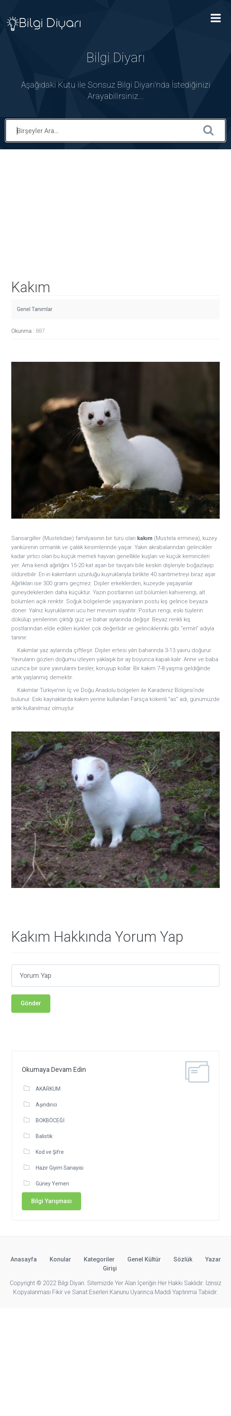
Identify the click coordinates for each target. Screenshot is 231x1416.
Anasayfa (24, 1259)
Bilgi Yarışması (51, 1201)
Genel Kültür (144, 1259)
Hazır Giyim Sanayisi (59, 1168)
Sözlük (183, 1259)
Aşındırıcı (46, 1105)
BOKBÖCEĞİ (50, 1120)
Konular (60, 1259)
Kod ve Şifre (50, 1152)
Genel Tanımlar (35, 309)
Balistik (44, 1136)
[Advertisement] (115, 202)
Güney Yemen (52, 1184)
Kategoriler (99, 1259)
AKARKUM (48, 1089)
